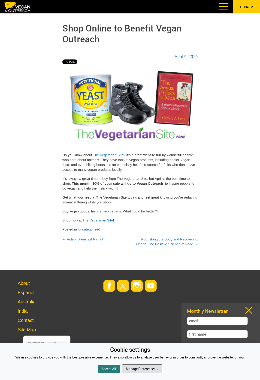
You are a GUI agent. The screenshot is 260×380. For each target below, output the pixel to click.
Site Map (27, 329)
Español (26, 292)
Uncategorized (89, 229)
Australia (27, 301)
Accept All (109, 369)
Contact (26, 320)
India (23, 311)
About (24, 283)
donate (246, 6)
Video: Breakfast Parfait (82, 239)
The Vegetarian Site (108, 155)
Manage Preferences (142, 369)
